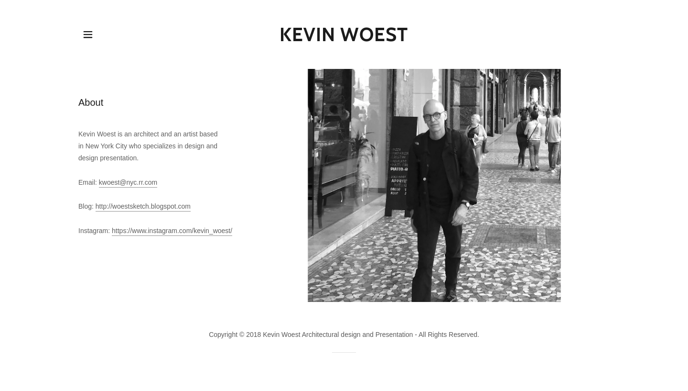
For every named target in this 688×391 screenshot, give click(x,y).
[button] (87, 34)
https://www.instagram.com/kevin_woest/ (172, 231)
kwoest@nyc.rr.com (128, 182)
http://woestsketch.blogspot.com (143, 206)
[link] (344, 39)
